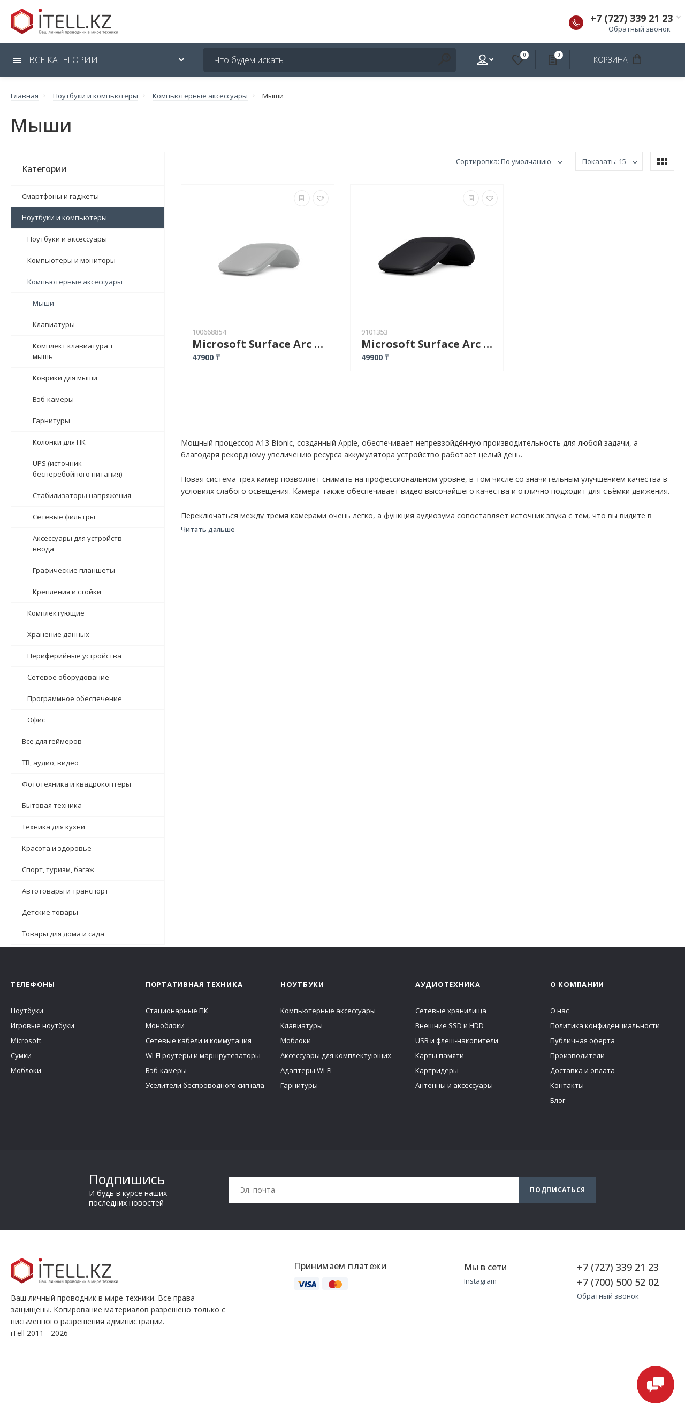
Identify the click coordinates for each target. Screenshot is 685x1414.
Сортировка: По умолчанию (503, 161)
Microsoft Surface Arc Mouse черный (429, 344)
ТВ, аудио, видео (50, 762)
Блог (557, 1100)
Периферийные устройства (74, 656)
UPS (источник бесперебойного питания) (77, 469)
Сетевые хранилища (450, 1010)
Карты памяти (439, 1055)
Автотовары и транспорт (65, 891)
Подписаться (557, 1189)
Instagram (480, 1281)
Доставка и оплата (582, 1070)
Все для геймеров (52, 741)
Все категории (55, 60)
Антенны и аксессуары (454, 1085)
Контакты (567, 1085)
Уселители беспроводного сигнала (205, 1085)
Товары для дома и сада (63, 933)
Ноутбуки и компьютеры (64, 217)
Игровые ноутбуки (42, 1025)
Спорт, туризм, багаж (58, 869)
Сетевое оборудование (68, 677)
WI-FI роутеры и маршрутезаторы (203, 1055)
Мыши (43, 303)
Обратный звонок (639, 29)
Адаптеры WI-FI (306, 1070)
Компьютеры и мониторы (71, 260)
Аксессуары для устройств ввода (77, 543)
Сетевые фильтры (64, 517)
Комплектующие (56, 613)
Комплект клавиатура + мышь (73, 351)
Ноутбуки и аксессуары (67, 239)
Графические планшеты (74, 570)
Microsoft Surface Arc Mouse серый (260, 344)
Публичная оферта (582, 1040)
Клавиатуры (54, 324)
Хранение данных (58, 634)
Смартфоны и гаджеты (60, 196)
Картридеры (437, 1070)
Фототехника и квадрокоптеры (76, 784)
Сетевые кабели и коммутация (199, 1040)
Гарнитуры (51, 420)
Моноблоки (165, 1025)
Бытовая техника (52, 805)
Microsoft (26, 1040)
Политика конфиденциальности (605, 1025)
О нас (559, 1010)
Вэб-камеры (53, 399)
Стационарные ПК (177, 1010)
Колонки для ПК (59, 442)
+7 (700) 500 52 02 (618, 1282)
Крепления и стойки (67, 591)
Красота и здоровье (57, 848)
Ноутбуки (27, 1010)
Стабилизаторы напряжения (82, 495)
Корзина (621, 59)
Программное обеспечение (74, 698)
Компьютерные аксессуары (75, 281)
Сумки (21, 1055)
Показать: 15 (604, 161)
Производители (577, 1055)
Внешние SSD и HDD (449, 1025)
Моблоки (26, 1070)
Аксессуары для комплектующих (335, 1055)
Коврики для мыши (65, 378)
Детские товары (50, 912)
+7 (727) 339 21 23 (631, 18)
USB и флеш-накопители (456, 1040)
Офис (36, 720)
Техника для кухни (53, 827)
